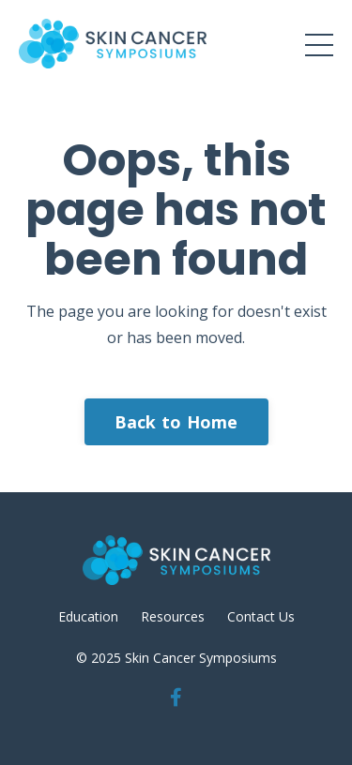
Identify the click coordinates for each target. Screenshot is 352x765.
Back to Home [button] (176, 422)
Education (88, 616)
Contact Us (261, 616)
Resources (173, 616)
